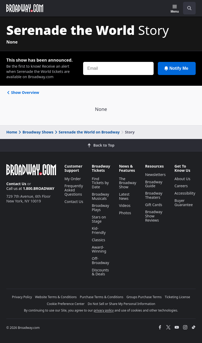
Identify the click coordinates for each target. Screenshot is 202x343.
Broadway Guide (154, 184)
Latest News (124, 196)
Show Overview (22, 92)
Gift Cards (153, 204)
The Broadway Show (127, 183)
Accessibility (184, 193)
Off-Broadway (100, 260)
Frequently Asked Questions (73, 190)
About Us (182, 178)
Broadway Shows (35, 132)
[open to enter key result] (189, 8)
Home (11, 132)
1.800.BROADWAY (38, 188)
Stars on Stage (99, 219)
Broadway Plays (100, 207)
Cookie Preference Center (66, 304)
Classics (98, 239)
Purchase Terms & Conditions (101, 297)
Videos (124, 205)
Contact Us (16, 183)
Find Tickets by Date (100, 183)
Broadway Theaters (154, 195)
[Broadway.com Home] (24, 8)
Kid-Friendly (99, 230)
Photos (125, 212)
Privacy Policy (22, 297)
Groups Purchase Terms (144, 297)
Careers (181, 185)
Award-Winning (99, 249)
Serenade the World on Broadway (87, 132)
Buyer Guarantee (183, 202)
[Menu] (175, 8)
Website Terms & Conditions (56, 297)
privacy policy (104, 310)
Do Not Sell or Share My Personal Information (121, 304)
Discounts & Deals (100, 272)
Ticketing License (177, 297)
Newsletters (155, 174)
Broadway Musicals (100, 196)
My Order (72, 178)
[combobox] (187, 8)
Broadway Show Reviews (154, 216)
